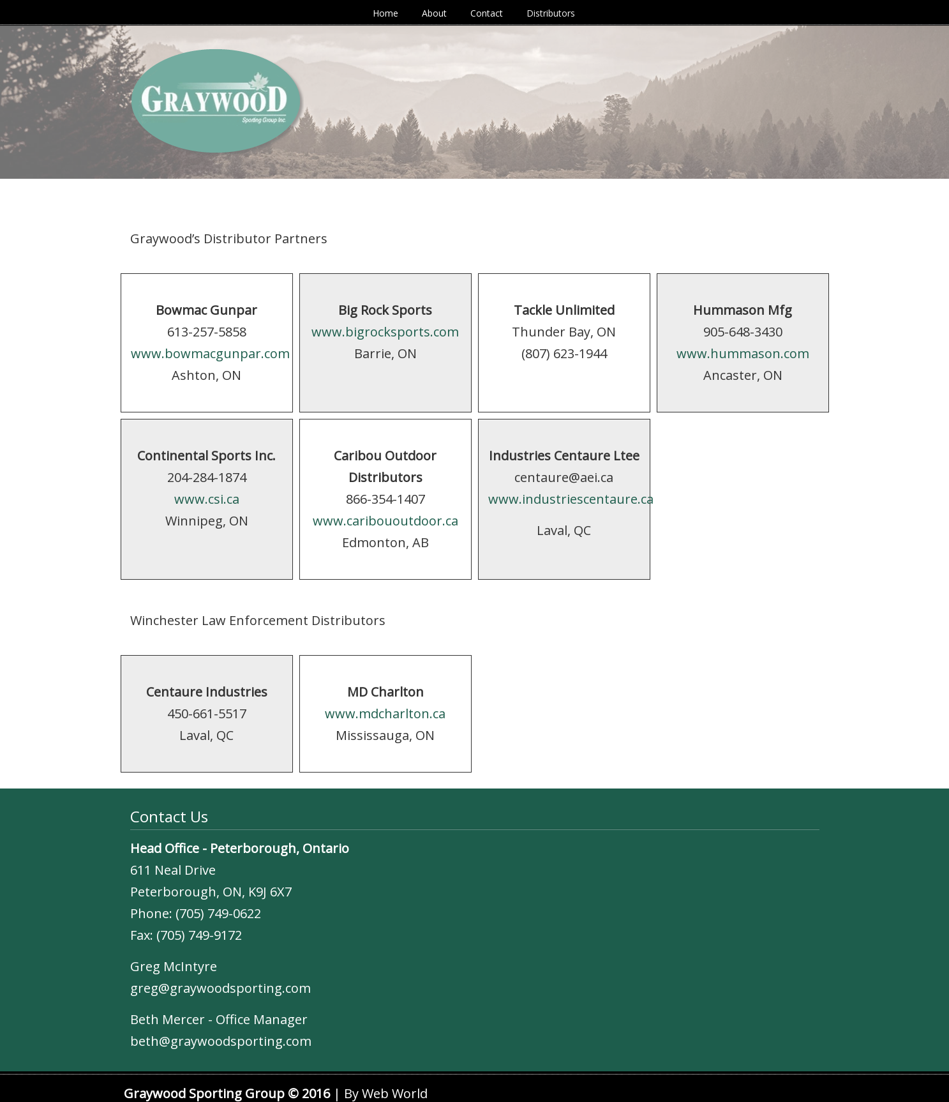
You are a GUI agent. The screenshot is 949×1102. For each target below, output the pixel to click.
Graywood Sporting (178, 31)
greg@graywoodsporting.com (220, 988)
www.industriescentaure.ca (571, 499)
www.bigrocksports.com (385, 331)
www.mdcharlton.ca (385, 713)
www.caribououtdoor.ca (385, 520)
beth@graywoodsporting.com (220, 1041)
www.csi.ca (206, 499)
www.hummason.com (742, 353)
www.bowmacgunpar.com (210, 353)
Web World (395, 1093)
